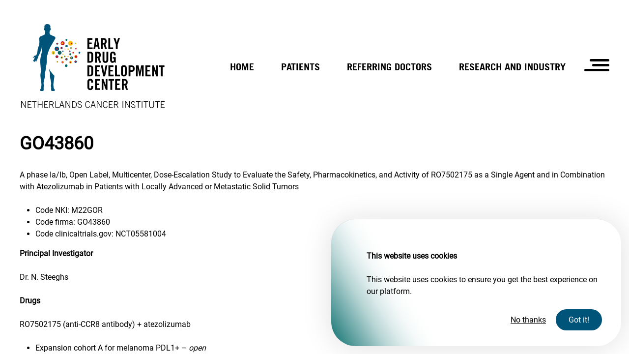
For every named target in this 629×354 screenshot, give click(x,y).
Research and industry (512, 66)
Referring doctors (389, 66)
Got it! (579, 319)
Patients (300, 66)
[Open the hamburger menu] (596, 65)
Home (242, 66)
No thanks (528, 319)
